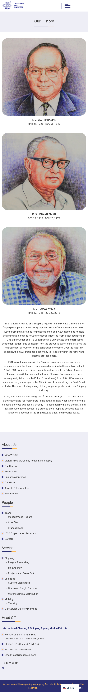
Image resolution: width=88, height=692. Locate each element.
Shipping (9, 558)
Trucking (13, 603)
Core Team (14, 522)
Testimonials (12, 493)
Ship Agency (15, 567)
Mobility (9, 599)
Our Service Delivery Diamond (21, 608)
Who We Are (11, 455)
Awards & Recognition (17, 488)
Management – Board (20, 516)
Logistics (10, 578)
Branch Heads (15, 527)
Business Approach (15, 477)
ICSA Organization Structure (20, 533)
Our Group (10, 482)
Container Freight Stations (22, 588)
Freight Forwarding (18, 562)
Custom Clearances (19, 582)
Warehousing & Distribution (23, 593)
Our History (11, 466)
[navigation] (70, 688)
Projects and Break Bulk (21, 573)
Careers (9, 538)
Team (8, 512)
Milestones (11, 471)
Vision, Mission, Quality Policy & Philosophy (28, 460)
